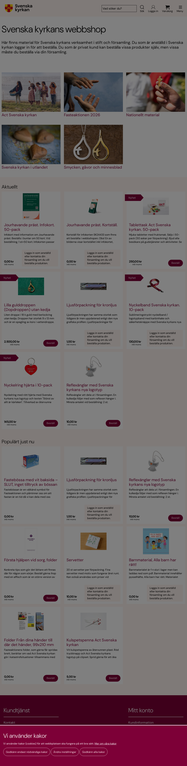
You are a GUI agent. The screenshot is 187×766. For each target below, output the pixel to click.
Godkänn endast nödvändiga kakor (27, 752)
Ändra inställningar (64, 752)
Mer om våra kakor (106, 743)
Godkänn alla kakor (93, 752)
